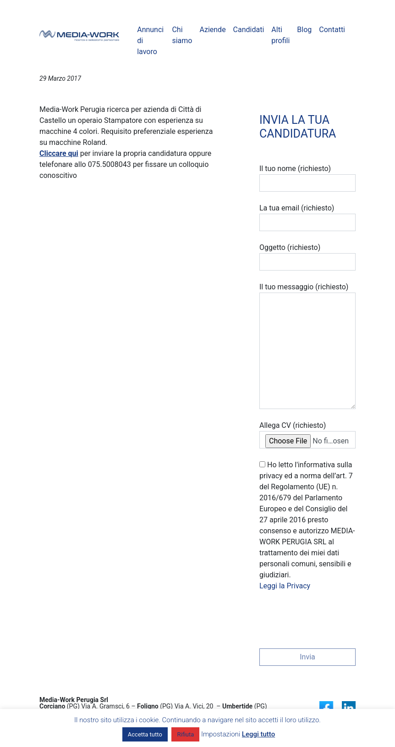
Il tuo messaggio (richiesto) (307, 345)
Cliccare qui (58, 153)
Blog (304, 29)
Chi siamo (182, 35)
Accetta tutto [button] (145, 734)
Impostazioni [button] (220, 734)
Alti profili (280, 35)
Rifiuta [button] (185, 734)
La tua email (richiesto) (307, 217)
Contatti (332, 29)
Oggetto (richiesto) (307, 257)
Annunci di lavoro (150, 40)
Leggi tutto (258, 734)
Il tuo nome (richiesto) (307, 178)
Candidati (248, 29)
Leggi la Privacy (284, 585)
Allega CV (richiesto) (307, 434)
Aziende (212, 29)
